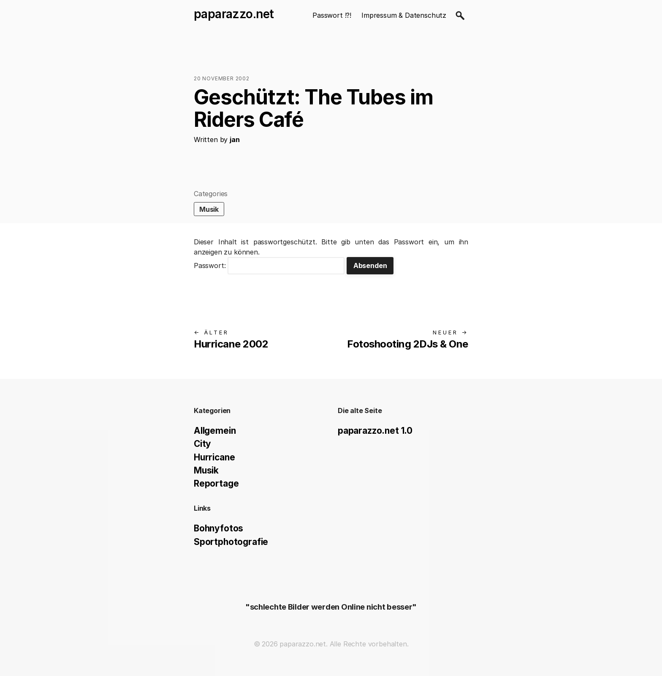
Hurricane (214, 457)
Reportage (216, 483)
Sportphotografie (231, 541)
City (202, 443)
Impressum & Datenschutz (403, 15)
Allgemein (215, 430)
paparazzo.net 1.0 (375, 430)
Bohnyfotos (218, 528)
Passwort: (269, 265)
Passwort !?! (331, 15)
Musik (209, 209)
